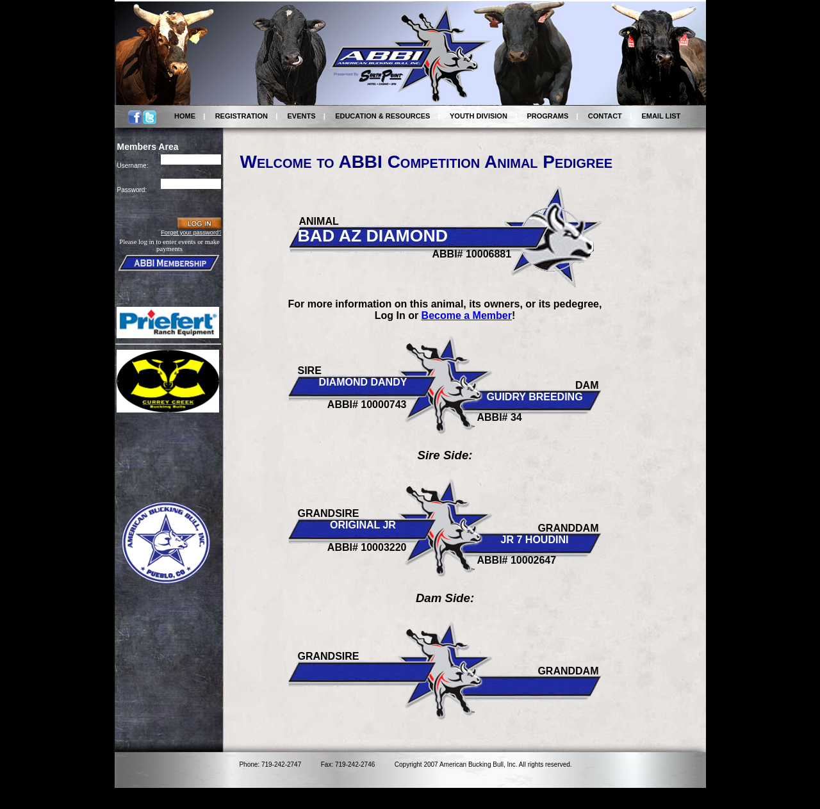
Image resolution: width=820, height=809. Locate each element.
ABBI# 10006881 (472, 254)
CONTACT (605, 116)
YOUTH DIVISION (478, 116)
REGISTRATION (241, 116)
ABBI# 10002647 (517, 560)
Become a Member (467, 315)
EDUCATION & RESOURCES (382, 116)
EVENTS (302, 116)
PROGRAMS (547, 116)
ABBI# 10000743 (367, 404)
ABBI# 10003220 (367, 547)
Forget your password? (191, 232)
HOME (184, 116)
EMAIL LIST (660, 116)
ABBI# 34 (499, 417)
